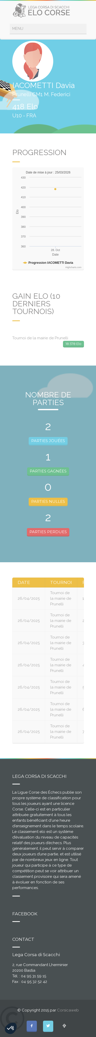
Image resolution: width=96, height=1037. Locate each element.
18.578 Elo (73, 344)
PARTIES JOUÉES (48, 440)
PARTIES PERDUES (48, 531)
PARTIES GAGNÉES (48, 471)
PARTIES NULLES (48, 501)
